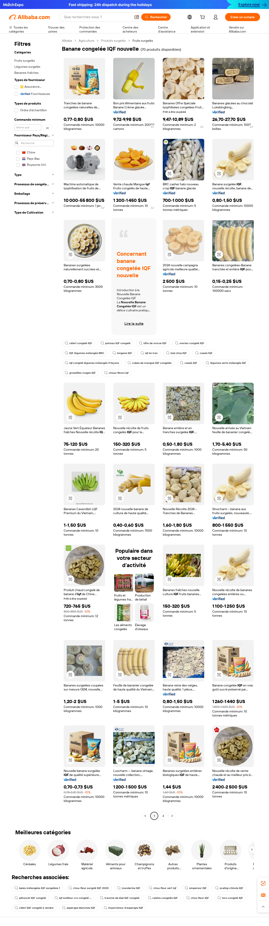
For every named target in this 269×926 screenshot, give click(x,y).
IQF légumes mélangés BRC (84, 353)
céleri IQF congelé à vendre (34, 908)
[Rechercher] (156, 17)
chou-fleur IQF (197, 898)
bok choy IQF (176, 353)
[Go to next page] (172, 816)
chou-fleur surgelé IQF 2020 (89, 888)
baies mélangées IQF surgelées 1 (37, 888)
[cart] (203, 18)
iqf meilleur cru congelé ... (72, 898)
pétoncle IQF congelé (30, 898)
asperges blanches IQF (78, 908)
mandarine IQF (128, 888)
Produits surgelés (113, 40)
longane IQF (122, 353)
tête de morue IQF (153, 343)
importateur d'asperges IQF (123, 908)
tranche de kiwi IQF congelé (119, 898)
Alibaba (67, 40)
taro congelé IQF (230, 898)
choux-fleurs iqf (116, 373)
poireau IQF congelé (115, 343)
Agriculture (86, 40)
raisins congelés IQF (163, 898)
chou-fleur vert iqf (162, 888)
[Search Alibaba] (97, 17)
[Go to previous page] (145, 816)
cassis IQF (204, 353)
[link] (263, 883)
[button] (136, 17)
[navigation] (34, 429)
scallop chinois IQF (229, 888)
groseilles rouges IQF (80, 373)
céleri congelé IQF (78, 343)
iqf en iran (149, 353)
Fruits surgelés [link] (142, 40)
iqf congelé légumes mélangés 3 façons (92, 363)
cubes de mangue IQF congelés (149, 363)
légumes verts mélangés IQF (226, 363)
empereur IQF (196, 888)
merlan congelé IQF (189, 343)
